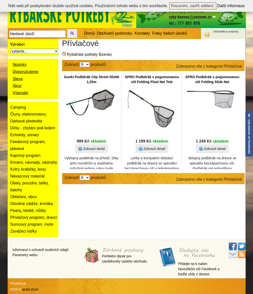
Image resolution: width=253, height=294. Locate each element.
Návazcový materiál (27, 176)
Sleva (18, 79)
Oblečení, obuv (23, 197)
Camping (18, 107)
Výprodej (20, 93)
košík (222, 31)
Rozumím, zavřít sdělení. (193, 6)
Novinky (20, 64)
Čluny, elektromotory (28, 114)
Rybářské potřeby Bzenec (89, 54)
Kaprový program (25, 155)
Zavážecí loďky (23, 231)
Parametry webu (25, 255)
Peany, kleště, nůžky (28, 210)
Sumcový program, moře (31, 224)
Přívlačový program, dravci (33, 217)
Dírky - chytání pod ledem (32, 128)
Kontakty (142, 33)
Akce (17, 86)
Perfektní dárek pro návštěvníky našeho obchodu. (125, 255)
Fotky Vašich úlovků (169, 33)
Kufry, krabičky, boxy (28, 169)
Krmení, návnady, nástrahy (33, 162)
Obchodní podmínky (114, 33)
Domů (89, 33)
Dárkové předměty (26, 121)
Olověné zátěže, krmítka (31, 204)
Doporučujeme (25, 72)
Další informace (231, 6)
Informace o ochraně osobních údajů (40, 250)
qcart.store (30, 289)
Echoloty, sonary (24, 135)
